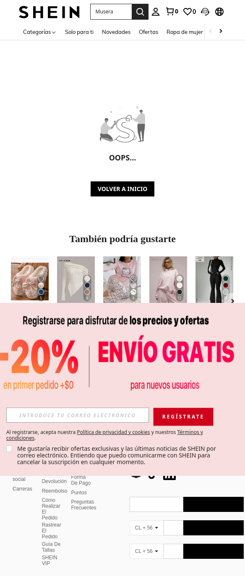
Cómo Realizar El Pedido (51, 499)
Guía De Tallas (51, 537)
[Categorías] (40, 31)
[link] (171, 11)
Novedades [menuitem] (116, 31)
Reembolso (55, 481)
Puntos (78, 483)
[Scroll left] (211, 31)
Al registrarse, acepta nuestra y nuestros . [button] (104, 435)
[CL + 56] (146, 517)
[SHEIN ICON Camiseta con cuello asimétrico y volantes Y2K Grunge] (76, 281)
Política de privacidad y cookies (113, 432)
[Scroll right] (221, 31)
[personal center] (156, 12)
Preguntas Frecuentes (83, 495)
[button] (111, 12)
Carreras (22, 479)
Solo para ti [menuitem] (79, 31)
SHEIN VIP (49, 550)
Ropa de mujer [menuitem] (185, 31)
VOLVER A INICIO (122, 189)
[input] (77, 415)
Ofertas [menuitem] (148, 31)
